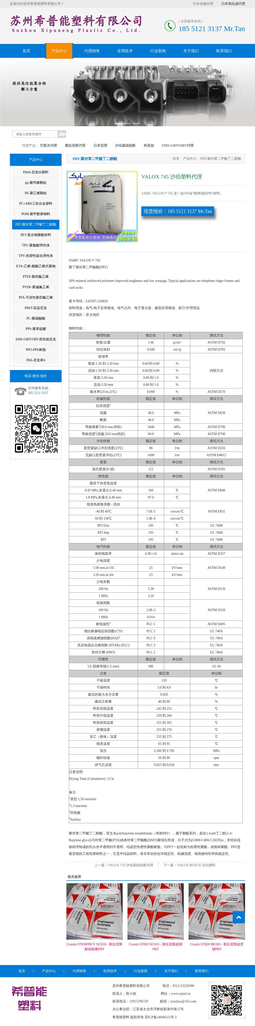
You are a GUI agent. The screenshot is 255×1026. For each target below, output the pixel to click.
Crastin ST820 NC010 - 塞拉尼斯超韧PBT (156, 946)
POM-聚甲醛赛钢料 (35, 214)
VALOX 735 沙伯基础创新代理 (130, 865)
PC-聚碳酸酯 (35, 318)
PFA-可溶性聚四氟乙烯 (36, 297)
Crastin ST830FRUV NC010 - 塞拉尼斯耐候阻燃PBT (94, 946)
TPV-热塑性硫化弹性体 (36, 256)
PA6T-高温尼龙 (36, 308)
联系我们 (224, 51)
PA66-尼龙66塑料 (35, 172)
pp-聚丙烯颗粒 (36, 183)
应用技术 (125, 51)
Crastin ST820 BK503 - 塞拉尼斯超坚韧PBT (217, 946)
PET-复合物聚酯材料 (36, 235)
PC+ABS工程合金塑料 (35, 203)
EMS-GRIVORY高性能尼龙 (36, 339)
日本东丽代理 (203, 4)
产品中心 (59, 51)
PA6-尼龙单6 (35, 360)
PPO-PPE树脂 (36, 350)
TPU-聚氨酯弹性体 (36, 245)
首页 (26, 51)
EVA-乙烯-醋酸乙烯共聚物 (36, 266)
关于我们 (191, 51)
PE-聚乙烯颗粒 (36, 193)
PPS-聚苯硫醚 (36, 329)
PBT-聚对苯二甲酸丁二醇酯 (35, 224)
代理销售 (92, 51)
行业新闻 (158, 51)
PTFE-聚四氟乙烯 (36, 276)
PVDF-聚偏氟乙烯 (35, 287)
